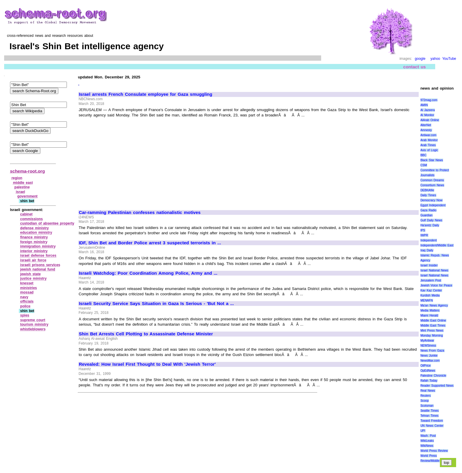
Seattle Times (429, 410)
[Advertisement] (128, 161)
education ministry (36, 232)
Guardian (426, 215)
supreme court (32, 320)
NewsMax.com (430, 360)
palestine (22, 187)
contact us (414, 66)
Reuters (425, 395)
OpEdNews (427, 370)
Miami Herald (429, 315)
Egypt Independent (433, 205)
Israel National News (434, 270)
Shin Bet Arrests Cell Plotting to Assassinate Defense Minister (146, 334)
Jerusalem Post (430, 280)
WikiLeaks (427, 440)
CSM (423, 165)
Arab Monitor (429, 140)
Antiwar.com (428, 135)
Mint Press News (431, 330)
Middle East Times (433, 325)
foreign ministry (33, 242)
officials (27, 301)
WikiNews (426, 445)
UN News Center (431, 425)
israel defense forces (38, 255)
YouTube (449, 59)
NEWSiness (428, 345)
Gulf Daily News (431, 220)
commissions (31, 219)
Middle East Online (433, 320)
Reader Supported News (437, 385)
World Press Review (434, 450)
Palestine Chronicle (433, 375)
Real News (427, 390)
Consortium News (432, 185)
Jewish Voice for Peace (436, 285)
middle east (23, 183)
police (25, 306)
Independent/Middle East (436, 245)
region (16, 178)
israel (20, 192)
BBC (423, 155)
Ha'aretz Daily (429, 225)
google (420, 59)
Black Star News (431, 160)
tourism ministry (34, 324)
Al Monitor (427, 115)
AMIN (424, 105)
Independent (428, 240)
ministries (28, 288)
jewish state (30, 274)
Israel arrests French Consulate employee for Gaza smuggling (145, 94)
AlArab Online (429, 120)
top (446, 462)
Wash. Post (428, 435)
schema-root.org (27, 171)
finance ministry (34, 237)
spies (24, 315)
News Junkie (429, 355)
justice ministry (33, 278)
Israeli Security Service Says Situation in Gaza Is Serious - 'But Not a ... (156, 303)
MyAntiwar (427, 340)
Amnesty (426, 130)
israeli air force (33, 260)
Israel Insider (429, 265)
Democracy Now (431, 200)
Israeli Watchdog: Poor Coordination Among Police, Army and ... (148, 273)
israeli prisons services (40, 265)
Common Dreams (432, 180)
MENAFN (426, 300)
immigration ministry (38, 246)
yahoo (435, 59)
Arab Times (428, 145)
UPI (422, 430)
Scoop (424, 400)
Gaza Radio (428, 210)
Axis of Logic (429, 150)
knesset (27, 283)
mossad (27, 292)
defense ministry (34, 228)
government (27, 196)
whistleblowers (33, 329)
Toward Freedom (431, 420)
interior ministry (34, 251)
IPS (422, 230)
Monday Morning (431, 335)
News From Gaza (432, 350)
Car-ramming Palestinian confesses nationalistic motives (139, 212)
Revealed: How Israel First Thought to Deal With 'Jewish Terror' (147, 364)
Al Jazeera (427, 110)
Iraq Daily (426, 250)
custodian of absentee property (47, 223)
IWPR (424, 235)
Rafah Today (429, 380)
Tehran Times (429, 415)
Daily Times (428, 195)
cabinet (26, 214)
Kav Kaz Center (431, 290)
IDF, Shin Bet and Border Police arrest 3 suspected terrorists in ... (150, 242)
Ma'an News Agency (434, 305)
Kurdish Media (430, 295)
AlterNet (425, 125)
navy (24, 297)
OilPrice (425, 365)
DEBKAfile (427, 190)
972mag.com (429, 100)
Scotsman (426, 405)
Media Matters (430, 310)
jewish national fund (37, 269)
